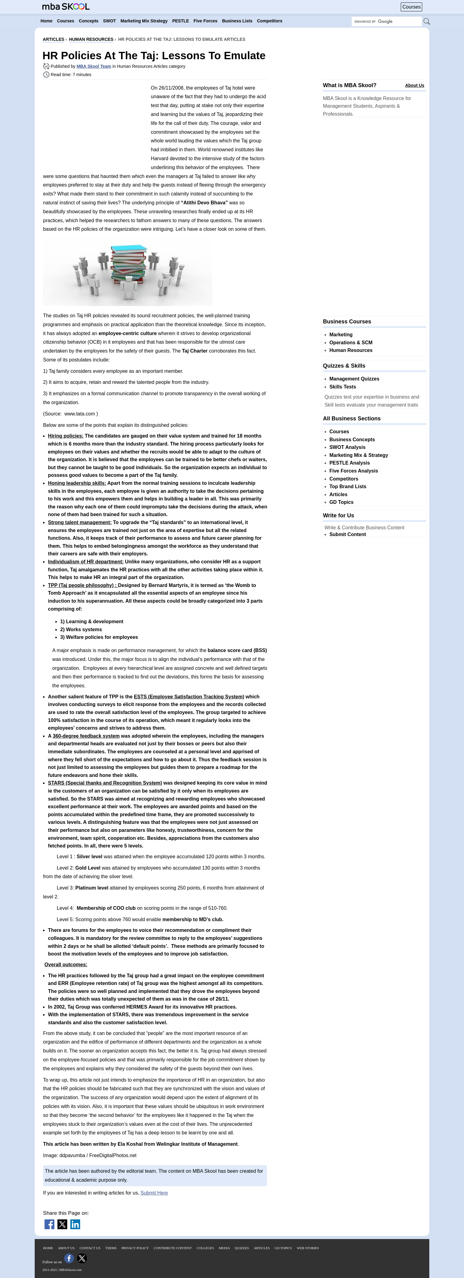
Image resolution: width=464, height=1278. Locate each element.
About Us (414, 85)
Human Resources (351, 350)
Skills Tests (342, 386)
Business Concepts (352, 439)
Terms (111, 1248)
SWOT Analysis (347, 447)
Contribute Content (173, 1248)
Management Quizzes (354, 378)
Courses (411, 7)
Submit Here (154, 1192)
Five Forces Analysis (353, 470)
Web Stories (308, 1248)
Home (48, 1248)
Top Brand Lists (348, 486)
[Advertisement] (94, 127)
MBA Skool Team (93, 66)
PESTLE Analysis (349, 462)
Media (224, 1248)
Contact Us (90, 1248)
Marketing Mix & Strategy (358, 455)
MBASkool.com (70, 1270)
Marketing (341, 334)
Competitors (343, 478)
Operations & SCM (350, 342)
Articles (338, 494)
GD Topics (341, 502)
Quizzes (242, 1248)
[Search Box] (387, 21)
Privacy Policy (135, 1248)
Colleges (205, 1248)
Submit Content (347, 534)
